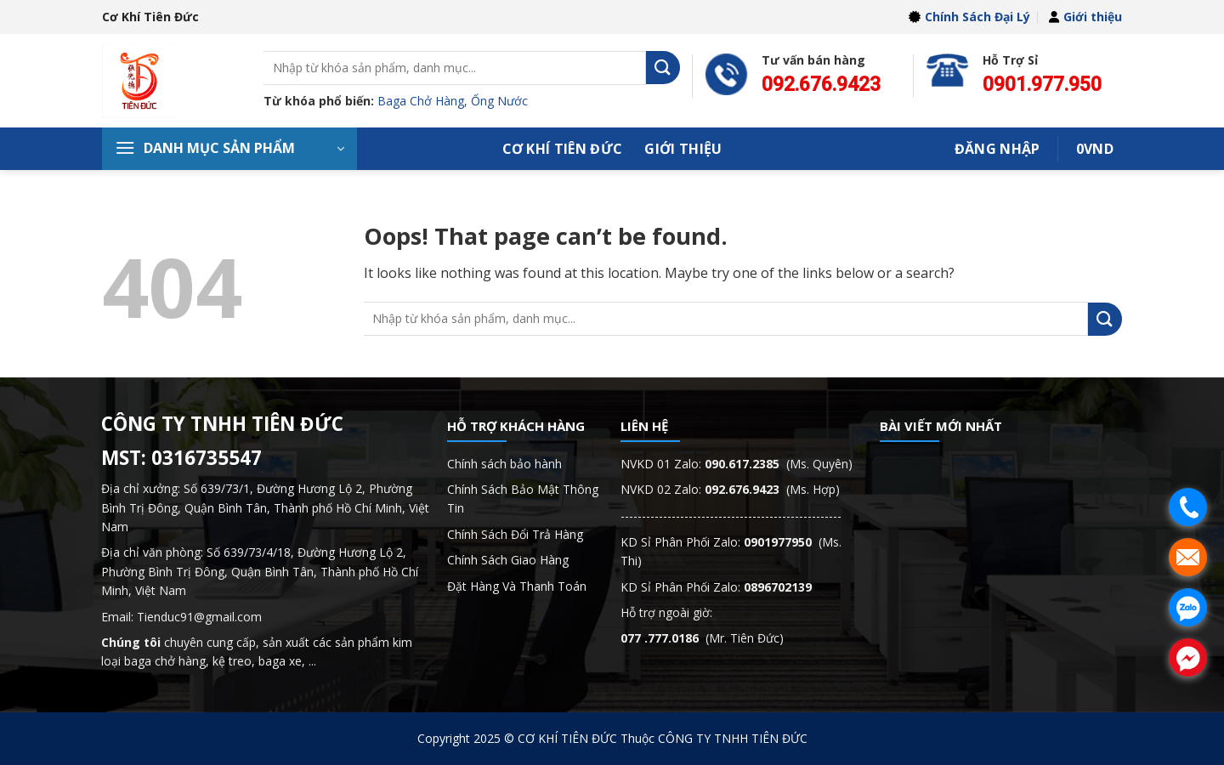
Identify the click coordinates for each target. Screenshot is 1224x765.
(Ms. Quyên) (779, 464)
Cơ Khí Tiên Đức (562, 148)
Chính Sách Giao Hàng (508, 560)
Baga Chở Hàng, (424, 101)
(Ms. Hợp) (772, 489)
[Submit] (663, 67)
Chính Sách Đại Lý (969, 16)
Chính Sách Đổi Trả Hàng (515, 534)
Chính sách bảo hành (504, 464)
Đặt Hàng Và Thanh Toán (516, 586)
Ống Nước (499, 101)
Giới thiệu (1085, 16)
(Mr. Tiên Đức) (702, 638)
